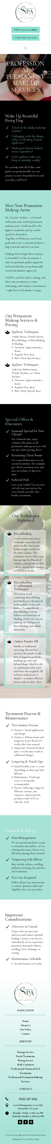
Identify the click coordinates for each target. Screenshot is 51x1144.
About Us (26, 1025)
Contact (25, 1033)
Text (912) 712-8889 (25, 29)
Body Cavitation (25, 1064)
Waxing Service (25, 1060)
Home (25, 1021)
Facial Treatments (25, 1056)
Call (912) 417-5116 (25, 37)
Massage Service (25, 1052)
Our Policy (25, 1029)
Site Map (35, 1139)
